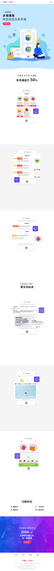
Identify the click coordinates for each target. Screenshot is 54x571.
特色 (23, 555)
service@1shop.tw (25, 565)
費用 (38, 555)
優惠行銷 (14, 509)
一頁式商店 (39, 506)
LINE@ (32, 565)
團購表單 (14, 506)
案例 (30, 555)
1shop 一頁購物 (23, 563)
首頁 (16, 555)
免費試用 (6, 23)
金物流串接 (39, 509)
